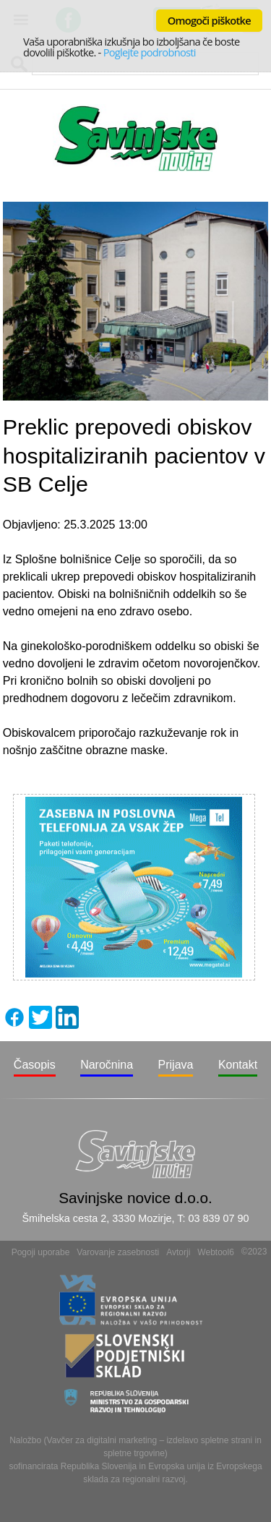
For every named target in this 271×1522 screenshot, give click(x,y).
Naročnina (106, 1065)
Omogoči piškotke (209, 20)
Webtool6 (215, 1252)
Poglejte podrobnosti (149, 52)
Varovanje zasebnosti (118, 1252)
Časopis (35, 1065)
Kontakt (237, 1065)
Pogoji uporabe (41, 1252)
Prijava (176, 1065)
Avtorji (178, 1252)
